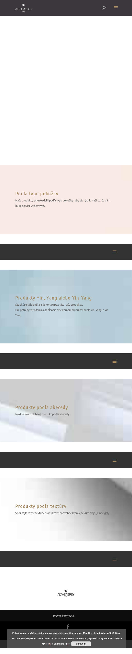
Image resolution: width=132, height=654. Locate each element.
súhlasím (81, 643)
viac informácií (59, 644)
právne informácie (63, 615)
